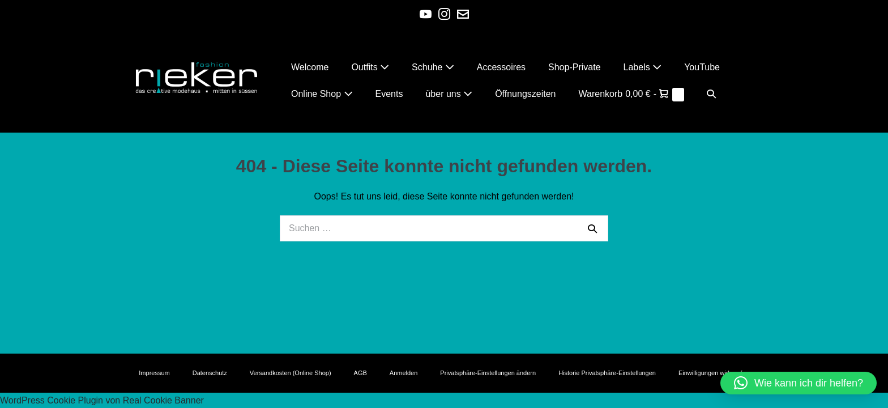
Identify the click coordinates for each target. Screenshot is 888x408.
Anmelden (404, 372)
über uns (448, 94)
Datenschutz (210, 372)
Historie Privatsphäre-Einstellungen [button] (607, 372)
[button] (711, 93)
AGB (360, 372)
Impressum (154, 372)
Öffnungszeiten (525, 94)
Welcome (309, 67)
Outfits (370, 67)
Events (389, 94)
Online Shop (322, 94)
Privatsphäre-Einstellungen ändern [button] (488, 372)
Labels (643, 67)
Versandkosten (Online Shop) (290, 372)
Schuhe (433, 67)
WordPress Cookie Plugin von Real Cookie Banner (102, 400)
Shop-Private (574, 67)
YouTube (702, 67)
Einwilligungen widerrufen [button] (713, 372)
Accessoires (501, 67)
